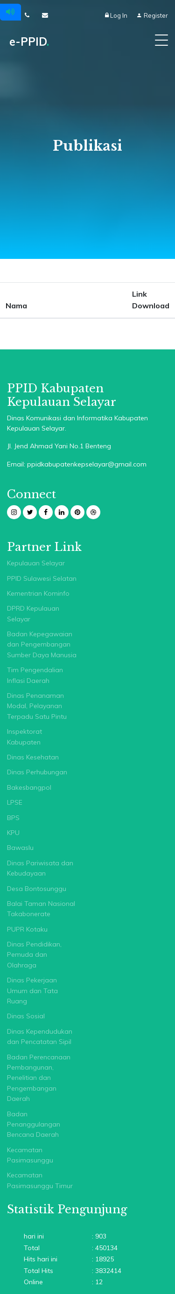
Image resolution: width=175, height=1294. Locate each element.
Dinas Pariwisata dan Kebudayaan (40, 868)
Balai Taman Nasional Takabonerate (41, 908)
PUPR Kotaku (27, 929)
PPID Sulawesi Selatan (42, 578)
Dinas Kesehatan (33, 757)
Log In (117, 15)
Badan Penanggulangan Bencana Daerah (33, 1124)
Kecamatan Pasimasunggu (30, 1155)
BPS (13, 818)
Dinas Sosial (26, 1016)
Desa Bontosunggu (36, 888)
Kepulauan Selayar (36, 563)
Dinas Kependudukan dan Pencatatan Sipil (39, 1036)
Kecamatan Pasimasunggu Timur (40, 1180)
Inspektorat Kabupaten (24, 736)
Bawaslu (20, 847)
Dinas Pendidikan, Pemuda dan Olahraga (34, 954)
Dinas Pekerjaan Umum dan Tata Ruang (32, 990)
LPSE (14, 802)
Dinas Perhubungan (37, 772)
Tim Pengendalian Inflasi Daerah (35, 675)
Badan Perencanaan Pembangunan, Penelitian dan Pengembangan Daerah (38, 1078)
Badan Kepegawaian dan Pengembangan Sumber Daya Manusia (42, 644)
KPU (13, 832)
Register (152, 15)
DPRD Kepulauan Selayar (33, 613)
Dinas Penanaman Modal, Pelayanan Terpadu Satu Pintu (37, 706)
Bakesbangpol (29, 787)
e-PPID (29, 42)
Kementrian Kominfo (38, 593)
